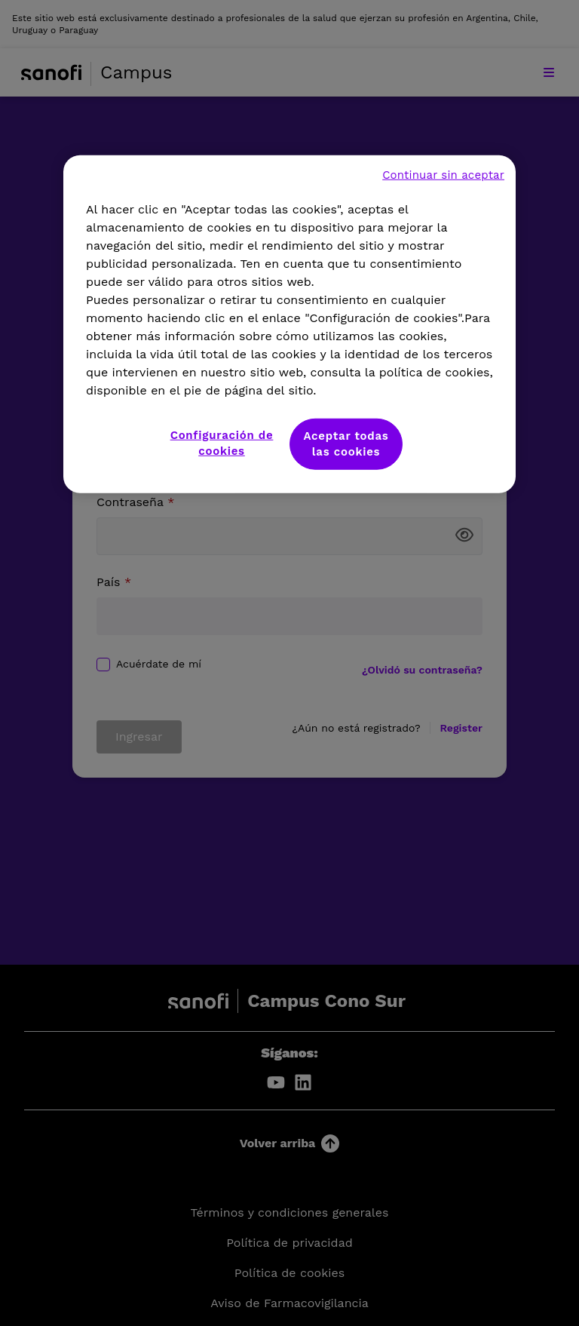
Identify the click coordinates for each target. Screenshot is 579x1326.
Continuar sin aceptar (443, 174)
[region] (289, 324)
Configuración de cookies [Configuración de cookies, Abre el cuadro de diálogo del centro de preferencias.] (222, 442)
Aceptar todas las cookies (345, 443)
